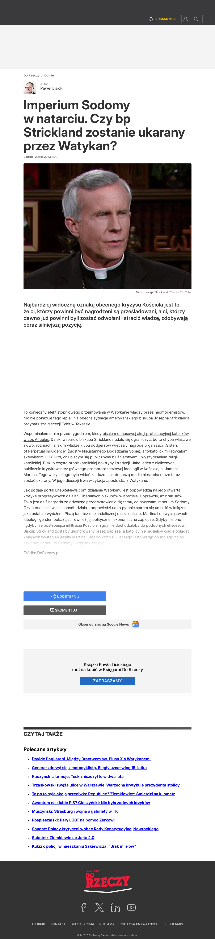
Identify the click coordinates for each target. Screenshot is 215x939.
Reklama (107, 913)
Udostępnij (68, 598)
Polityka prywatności (139, 913)
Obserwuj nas (101, 612)
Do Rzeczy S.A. (97, 924)
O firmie (39, 913)
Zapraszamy (107, 669)
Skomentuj (154, 598)
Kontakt (58, 913)
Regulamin (173, 913)
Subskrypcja (82, 913)
